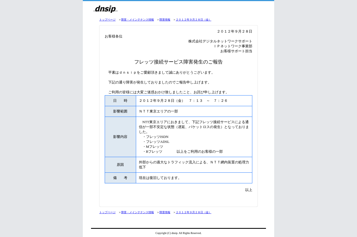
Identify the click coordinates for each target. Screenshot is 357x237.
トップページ (107, 19)
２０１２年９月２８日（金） (193, 19)
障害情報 (164, 19)
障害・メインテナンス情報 (137, 19)
